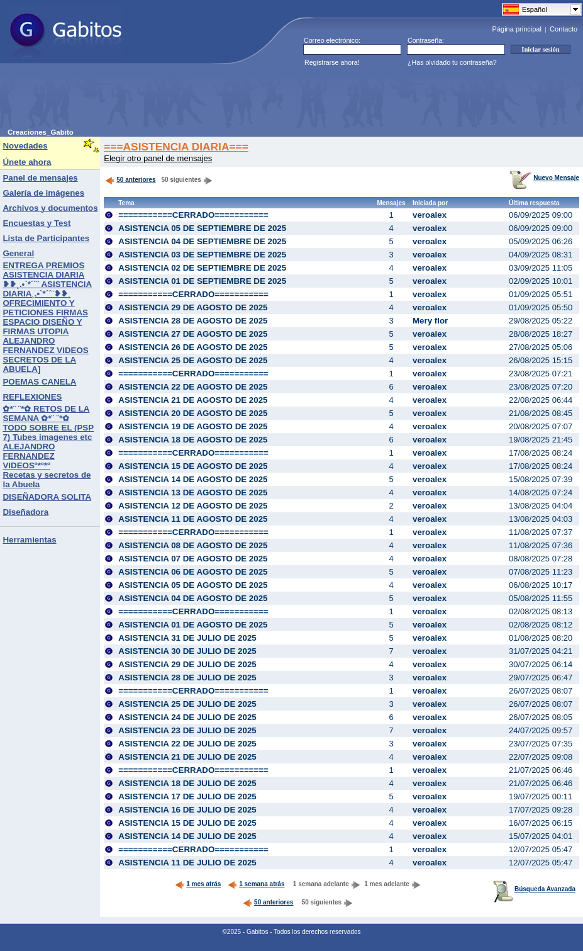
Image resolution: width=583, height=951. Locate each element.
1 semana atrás (256, 884)
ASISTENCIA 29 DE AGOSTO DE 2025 (192, 307)
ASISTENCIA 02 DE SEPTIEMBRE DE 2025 (202, 268)
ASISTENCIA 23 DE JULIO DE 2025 (187, 730)
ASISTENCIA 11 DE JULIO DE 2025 (187, 862)
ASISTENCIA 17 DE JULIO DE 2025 (187, 796)
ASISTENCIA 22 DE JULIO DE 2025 (187, 743)
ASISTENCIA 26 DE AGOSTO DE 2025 (192, 347)
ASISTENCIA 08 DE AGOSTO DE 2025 (192, 545)
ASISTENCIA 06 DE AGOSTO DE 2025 (192, 572)
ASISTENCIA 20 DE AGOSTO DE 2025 (192, 413)
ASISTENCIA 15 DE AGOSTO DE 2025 (192, 466)
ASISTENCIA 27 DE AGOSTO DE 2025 (192, 334)
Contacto (563, 29)
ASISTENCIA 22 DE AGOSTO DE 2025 (192, 386)
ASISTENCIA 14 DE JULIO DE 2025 (187, 836)
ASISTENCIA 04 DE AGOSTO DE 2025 (192, 598)
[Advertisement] (236, 100)
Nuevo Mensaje (544, 177)
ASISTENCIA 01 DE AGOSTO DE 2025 (192, 624)
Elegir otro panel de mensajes (158, 158)
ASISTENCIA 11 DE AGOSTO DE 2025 (192, 519)
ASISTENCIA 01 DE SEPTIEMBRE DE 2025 (202, 281)
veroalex (430, 215)
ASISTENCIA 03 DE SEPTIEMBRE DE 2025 (202, 254)
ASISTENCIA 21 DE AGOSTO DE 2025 (192, 400)
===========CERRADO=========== (193, 215)
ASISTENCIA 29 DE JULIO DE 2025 (187, 664)
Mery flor (430, 320)
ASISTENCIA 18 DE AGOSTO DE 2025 (192, 439)
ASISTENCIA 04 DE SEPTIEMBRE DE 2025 (202, 241)
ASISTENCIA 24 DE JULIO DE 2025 (187, 717)
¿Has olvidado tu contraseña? (452, 62)
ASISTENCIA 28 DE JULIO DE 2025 (187, 677)
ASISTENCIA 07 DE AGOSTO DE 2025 (192, 558)
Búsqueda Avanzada (534, 889)
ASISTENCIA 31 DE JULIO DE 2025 (187, 638)
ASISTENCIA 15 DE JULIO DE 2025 (187, 823)
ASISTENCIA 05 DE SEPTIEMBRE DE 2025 (202, 228)
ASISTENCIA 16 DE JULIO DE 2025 (187, 809)
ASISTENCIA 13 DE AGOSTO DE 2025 (192, 492)
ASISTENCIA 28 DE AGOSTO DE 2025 (192, 320)
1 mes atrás (198, 884)
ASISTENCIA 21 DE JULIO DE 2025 (187, 757)
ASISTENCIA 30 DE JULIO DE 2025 (187, 651)
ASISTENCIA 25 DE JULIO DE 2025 (187, 704)
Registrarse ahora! (332, 62)
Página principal (516, 29)
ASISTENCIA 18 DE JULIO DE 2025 (187, 783)
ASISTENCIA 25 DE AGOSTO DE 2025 (192, 360)
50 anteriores (130, 179)
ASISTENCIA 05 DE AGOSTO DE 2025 (192, 585)
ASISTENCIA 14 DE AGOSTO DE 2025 (192, 479)
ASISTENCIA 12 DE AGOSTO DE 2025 (192, 505)
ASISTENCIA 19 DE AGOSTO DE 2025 (192, 426)
